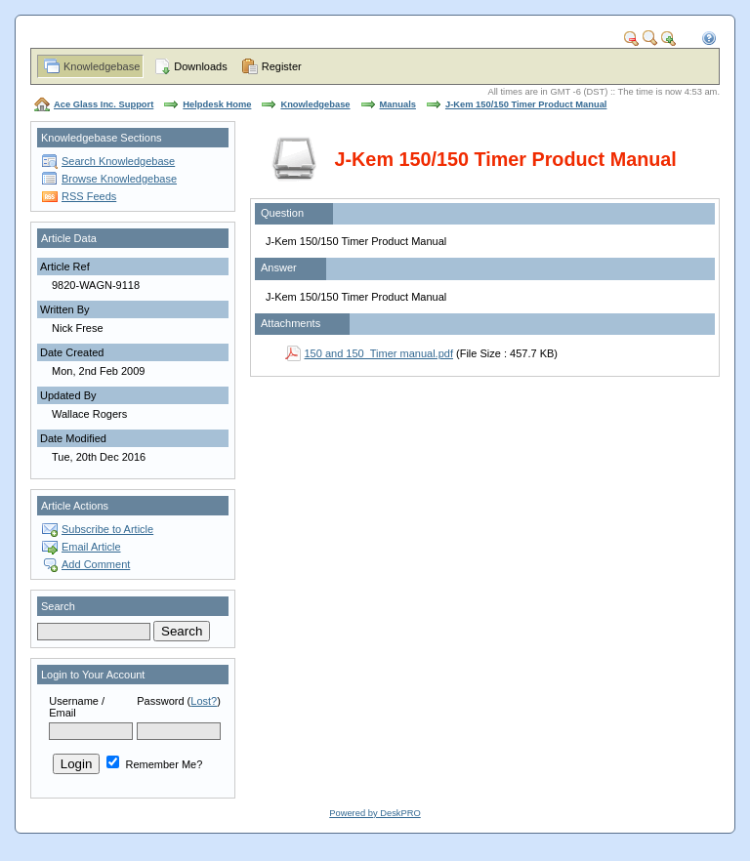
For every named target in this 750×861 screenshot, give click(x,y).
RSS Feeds (89, 196)
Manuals (398, 104)
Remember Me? (154, 764)
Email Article (91, 547)
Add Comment (96, 564)
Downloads (200, 66)
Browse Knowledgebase (119, 178)
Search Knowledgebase (118, 161)
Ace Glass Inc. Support (103, 104)
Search (58, 606)
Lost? (203, 701)
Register (282, 66)
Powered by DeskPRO (374, 813)
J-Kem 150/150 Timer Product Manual (525, 104)
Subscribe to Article (107, 529)
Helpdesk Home (217, 104)
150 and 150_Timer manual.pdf (379, 353)
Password (160, 701)
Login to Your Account (93, 674)
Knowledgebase (101, 66)
